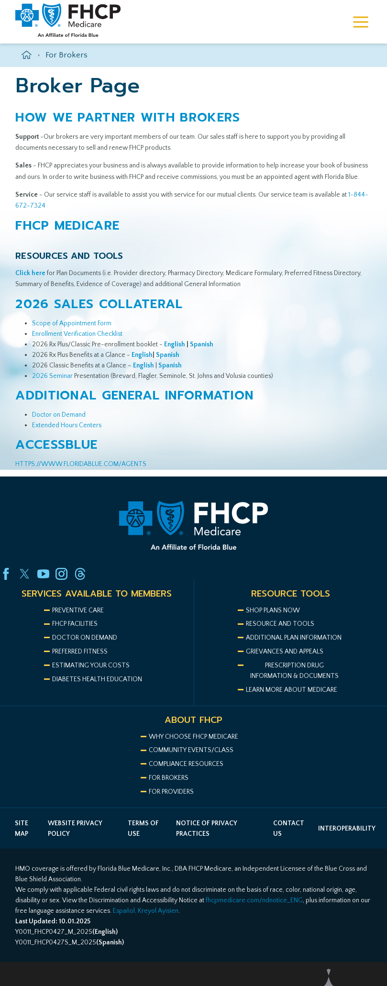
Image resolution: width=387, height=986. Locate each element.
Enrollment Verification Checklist (77, 334)
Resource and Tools (280, 624)
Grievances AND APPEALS (284, 651)
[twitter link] (25, 574)
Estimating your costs (91, 665)
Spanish (170, 365)
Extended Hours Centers (66, 425)
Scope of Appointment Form (71, 323)
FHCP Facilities (75, 624)
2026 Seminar (52, 376)
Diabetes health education (97, 679)
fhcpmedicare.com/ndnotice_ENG (254, 900)
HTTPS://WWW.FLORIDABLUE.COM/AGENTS (80, 464)
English (143, 365)
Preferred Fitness (80, 651)
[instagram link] (61, 574)
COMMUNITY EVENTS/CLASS (191, 750)
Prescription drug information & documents (294, 671)
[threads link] (80, 574)
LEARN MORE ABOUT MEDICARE (291, 690)
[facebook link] (6, 574)
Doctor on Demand (59, 415)
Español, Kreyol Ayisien (145, 911)
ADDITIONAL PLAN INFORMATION (294, 638)
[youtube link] (43, 574)
